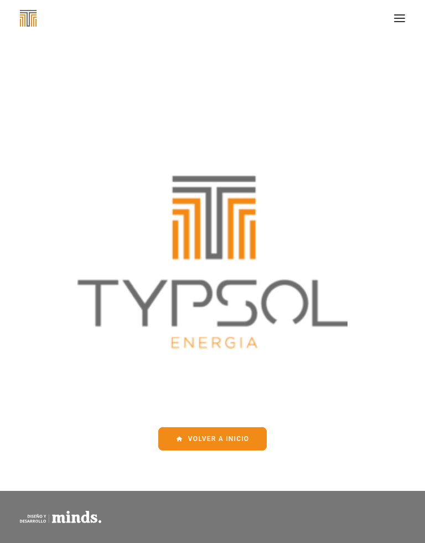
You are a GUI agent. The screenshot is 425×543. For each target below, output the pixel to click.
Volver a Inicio (213, 439)
